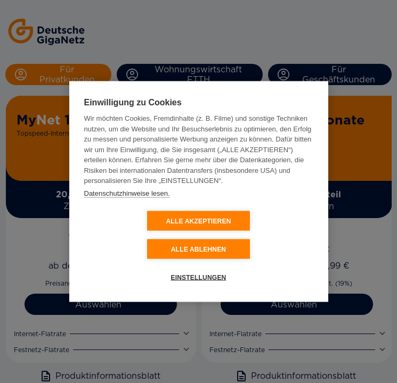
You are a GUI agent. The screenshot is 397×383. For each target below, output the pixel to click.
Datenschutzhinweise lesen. (127, 207)
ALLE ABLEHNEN (262, 235)
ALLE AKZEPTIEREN (134, 235)
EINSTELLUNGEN (198, 263)
